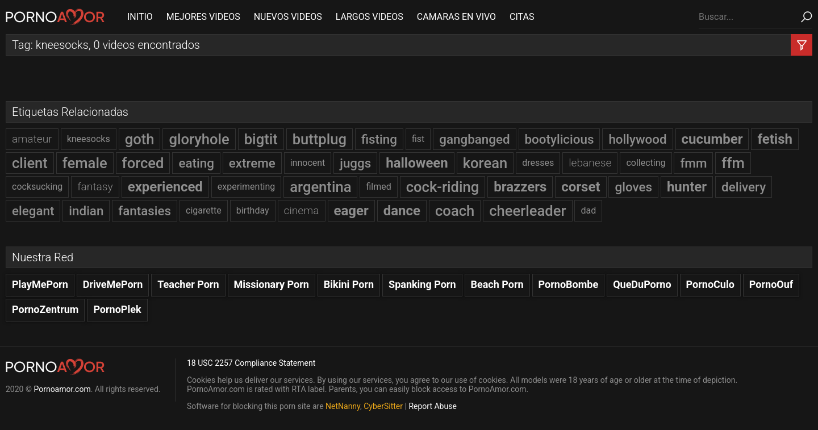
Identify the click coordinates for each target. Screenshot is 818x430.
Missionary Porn (271, 284)
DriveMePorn (113, 284)
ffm (732, 163)
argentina (320, 186)
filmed (378, 186)
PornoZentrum (45, 309)
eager (351, 211)
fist (418, 138)
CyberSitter (383, 406)
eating (196, 163)
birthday (252, 210)
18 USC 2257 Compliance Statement (251, 363)
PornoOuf (771, 284)
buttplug (320, 139)
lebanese (590, 162)
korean (485, 163)
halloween (417, 163)
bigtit (261, 139)
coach (454, 210)
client (30, 163)
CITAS (522, 16)
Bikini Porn (349, 284)
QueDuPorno (642, 284)
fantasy (94, 186)
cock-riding (442, 186)
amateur (32, 138)
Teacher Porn (188, 284)
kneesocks (88, 138)
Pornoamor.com (62, 389)
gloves (633, 186)
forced (143, 163)
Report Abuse (432, 406)
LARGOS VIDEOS (369, 16)
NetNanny (342, 406)
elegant (33, 210)
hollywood (637, 139)
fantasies (144, 210)
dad (588, 210)
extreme (252, 163)
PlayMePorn (40, 284)
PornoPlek (117, 309)
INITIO (140, 16)
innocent (307, 162)
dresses (538, 162)
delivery (743, 186)
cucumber (712, 139)
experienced (165, 187)
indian (86, 210)
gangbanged (474, 139)
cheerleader (527, 210)
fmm (693, 163)
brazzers (520, 187)
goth (140, 139)
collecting (645, 162)
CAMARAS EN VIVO (456, 16)
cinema (301, 210)
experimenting (247, 186)
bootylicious (559, 139)
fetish (774, 139)
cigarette (204, 210)
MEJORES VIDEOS (203, 16)
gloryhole (199, 139)
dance (401, 211)
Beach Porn (497, 284)
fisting (379, 139)
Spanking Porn (422, 284)
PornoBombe (569, 284)
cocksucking (37, 186)
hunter (687, 187)
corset (580, 187)
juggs (355, 163)
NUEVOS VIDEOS (288, 16)
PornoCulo (710, 284)
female (84, 163)
